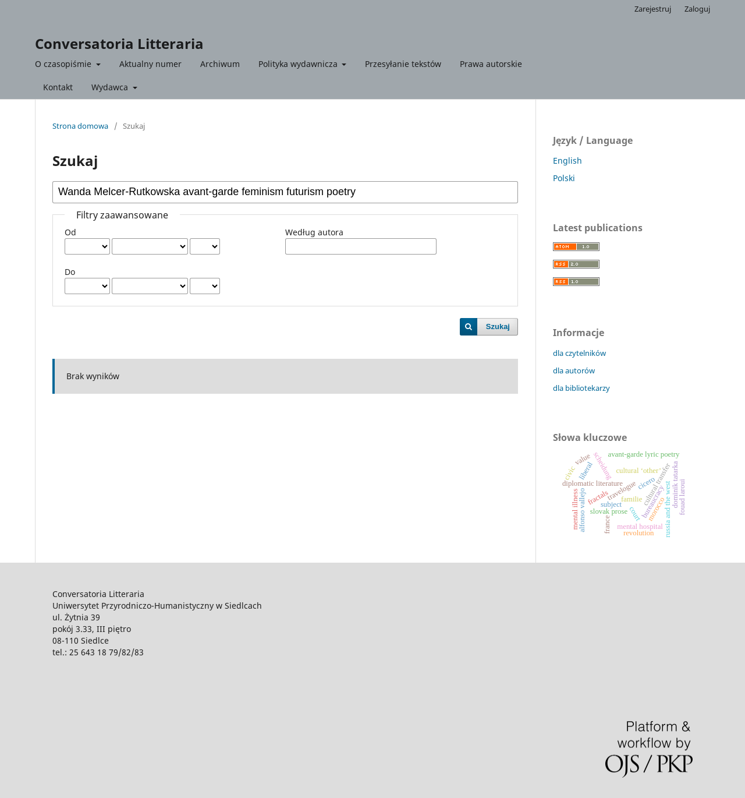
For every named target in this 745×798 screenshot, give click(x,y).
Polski (564, 177)
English (567, 160)
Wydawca (110, 87)
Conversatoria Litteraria (119, 43)
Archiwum (220, 63)
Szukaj (498, 326)
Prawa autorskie (491, 63)
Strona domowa (80, 126)
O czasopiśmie (64, 63)
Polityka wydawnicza (299, 63)
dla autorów (574, 370)
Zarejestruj (652, 8)
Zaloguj (697, 8)
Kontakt (58, 87)
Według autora (314, 232)
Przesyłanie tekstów (403, 63)
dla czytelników (579, 353)
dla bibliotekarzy (581, 388)
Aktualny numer (150, 63)
